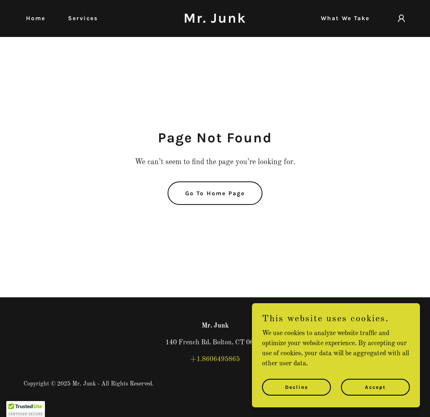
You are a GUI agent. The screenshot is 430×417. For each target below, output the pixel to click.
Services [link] (83, 18)
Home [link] (35, 18)
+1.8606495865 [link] (215, 359)
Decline (296, 387)
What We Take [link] (345, 18)
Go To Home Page (215, 193)
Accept (375, 387)
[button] (401, 18)
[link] (215, 21)
